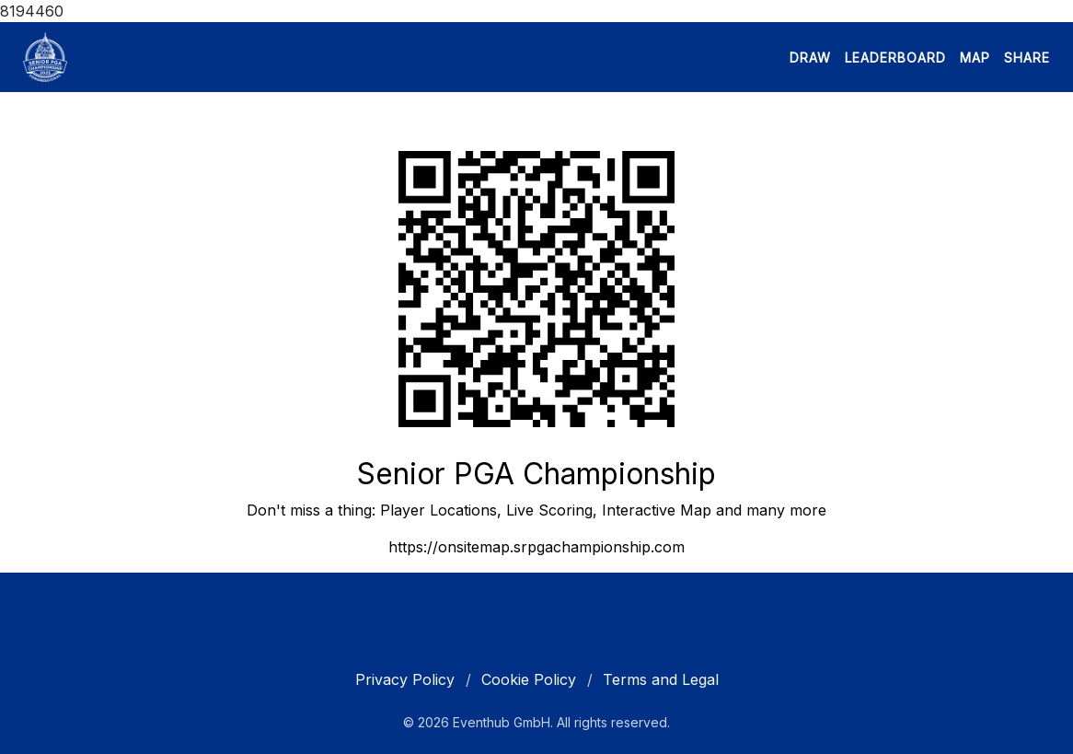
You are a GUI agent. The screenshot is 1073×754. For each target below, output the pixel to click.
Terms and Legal (661, 679)
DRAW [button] (810, 57)
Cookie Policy (528, 679)
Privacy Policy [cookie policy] (405, 679)
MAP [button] (975, 57)
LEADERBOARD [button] (895, 57)
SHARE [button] (1027, 57)
